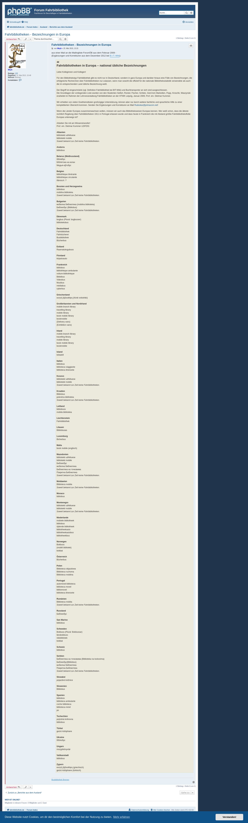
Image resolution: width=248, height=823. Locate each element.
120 (16, 73)
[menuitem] (24, 22)
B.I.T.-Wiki (115, 55)
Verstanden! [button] (229, 817)
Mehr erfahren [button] (121, 817)
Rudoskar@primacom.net (146, 105)
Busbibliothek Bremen (60, 780)
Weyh (10, 70)
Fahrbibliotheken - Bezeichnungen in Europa (37, 34)
